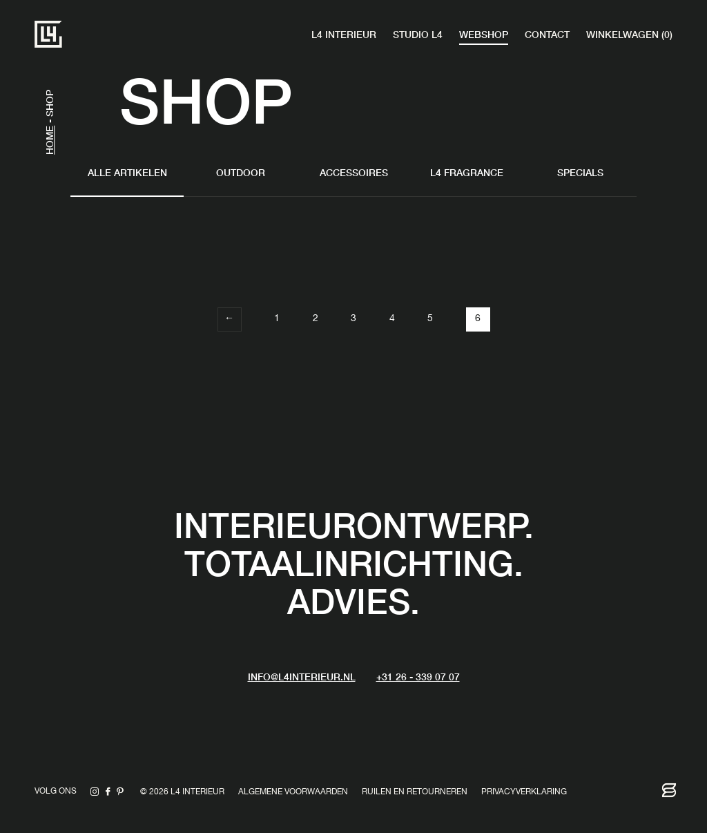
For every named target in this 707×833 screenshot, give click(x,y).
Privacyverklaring (524, 792)
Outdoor (240, 172)
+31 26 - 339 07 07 (418, 676)
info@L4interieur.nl (302, 676)
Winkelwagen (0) (629, 34)
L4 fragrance (466, 172)
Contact (547, 34)
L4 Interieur (343, 34)
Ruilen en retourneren (414, 792)
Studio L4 (418, 34)
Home (49, 140)
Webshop (483, 34)
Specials (580, 172)
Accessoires (354, 172)
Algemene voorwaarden (293, 792)
